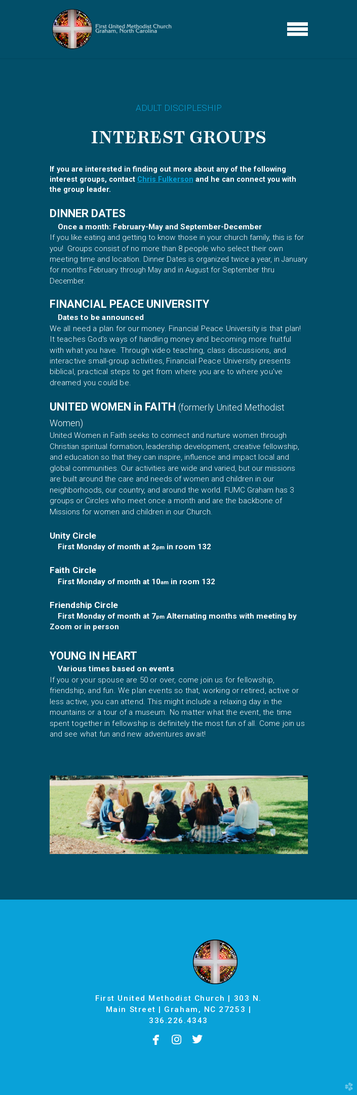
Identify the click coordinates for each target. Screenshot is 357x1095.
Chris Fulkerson (165, 179)
